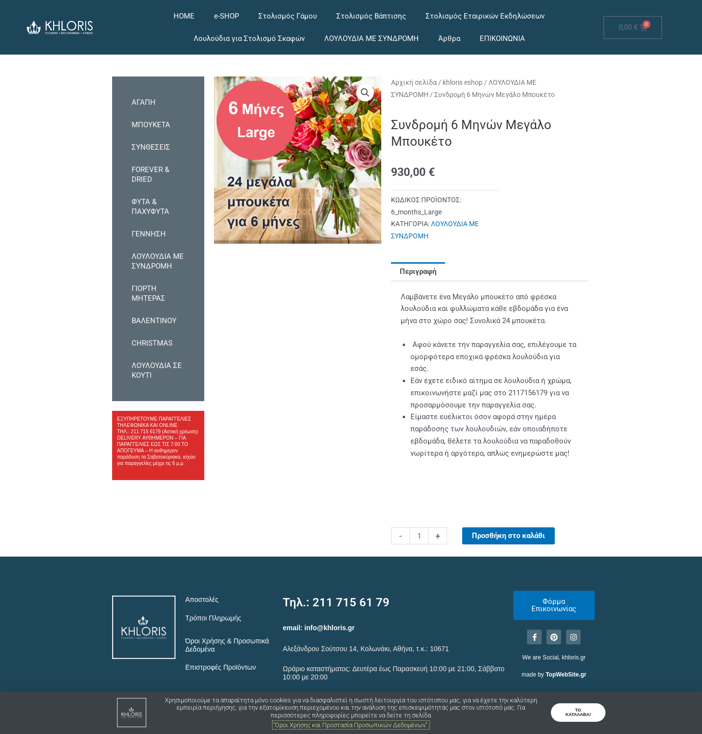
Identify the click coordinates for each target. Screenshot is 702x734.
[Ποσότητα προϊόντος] (419, 535)
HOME (184, 16)
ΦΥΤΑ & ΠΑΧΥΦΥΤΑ (150, 206)
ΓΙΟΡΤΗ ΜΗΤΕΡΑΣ (148, 293)
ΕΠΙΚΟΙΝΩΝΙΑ (502, 38)
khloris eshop (463, 82)
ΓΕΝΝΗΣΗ (149, 234)
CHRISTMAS (152, 343)
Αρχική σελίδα (414, 82)
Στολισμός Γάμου (287, 16)
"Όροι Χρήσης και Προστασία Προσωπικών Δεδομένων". (351, 725)
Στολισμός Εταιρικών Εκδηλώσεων (485, 16)
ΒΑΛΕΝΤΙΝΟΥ (154, 320)
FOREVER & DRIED (150, 174)
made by (554, 674)
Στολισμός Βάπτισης (371, 16)
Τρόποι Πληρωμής (213, 618)
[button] (365, 92)
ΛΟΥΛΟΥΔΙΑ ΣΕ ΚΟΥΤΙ (157, 370)
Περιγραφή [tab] (418, 271)
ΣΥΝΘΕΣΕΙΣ (151, 147)
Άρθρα (449, 38)
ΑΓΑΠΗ (144, 102)
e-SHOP (226, 16)
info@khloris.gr (329, 628)
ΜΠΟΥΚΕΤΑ (151, 124)
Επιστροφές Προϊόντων (220, 667)
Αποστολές (201, 599)
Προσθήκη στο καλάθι (508, 535)
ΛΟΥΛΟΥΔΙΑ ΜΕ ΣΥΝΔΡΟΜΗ (371, 38)
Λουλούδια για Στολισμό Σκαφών (249, 38)
